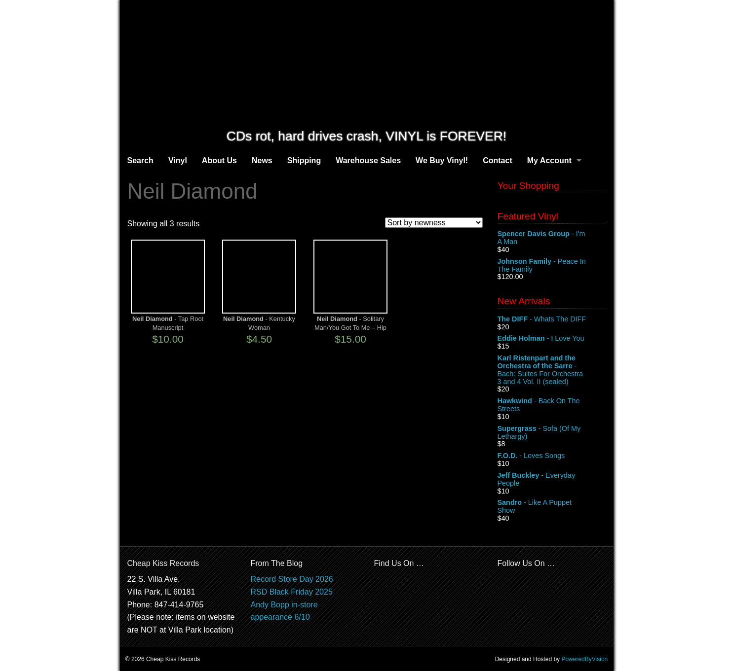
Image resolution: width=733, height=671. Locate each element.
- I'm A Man (552, 238)
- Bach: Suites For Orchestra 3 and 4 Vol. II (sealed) (552, 369)
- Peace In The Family (552, 266)
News (262, 160)
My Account (549, 160)
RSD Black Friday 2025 (292, 592)
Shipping (304, 160)
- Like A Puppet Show (552, 507)
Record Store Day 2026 (292, 579)
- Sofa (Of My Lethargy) (552, 433)
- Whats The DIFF (552, 319)
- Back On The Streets (552, 405)
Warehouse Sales (368, 160)
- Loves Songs (552, 456)
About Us (219, 160)
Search (140, 160)
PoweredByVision (584, 659)
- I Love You (552, 339)
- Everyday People (552, 480)
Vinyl (177, 160)
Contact (497, 160)
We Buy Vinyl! (442, 160)
